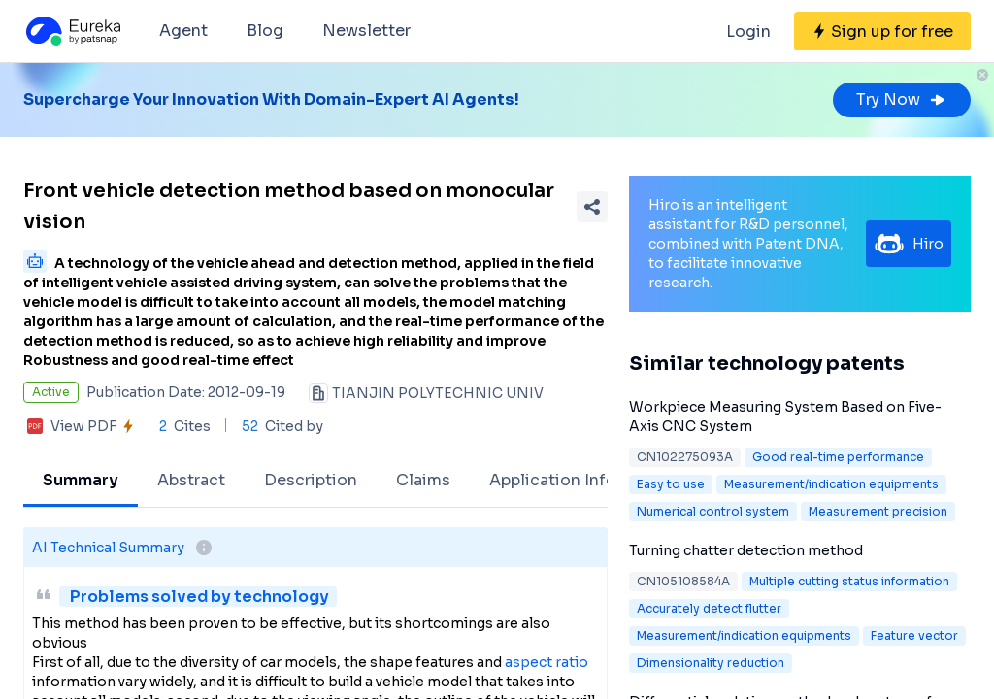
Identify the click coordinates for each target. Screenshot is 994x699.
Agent (183, 30)
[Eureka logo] (71, 31)
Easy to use (671, 484)
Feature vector (914, 635)
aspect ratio (546, 662)
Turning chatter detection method (746, 550)
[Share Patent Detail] (592, 206)
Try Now (901, 99)
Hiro (909, 243)
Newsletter (366, 30)
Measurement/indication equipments (831, 484)
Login (748, 31)
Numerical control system (713, 511)
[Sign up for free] (882, 31)
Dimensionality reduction (710, 662)
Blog (265, 30)
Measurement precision (878, 511)
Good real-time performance (838, 456)
